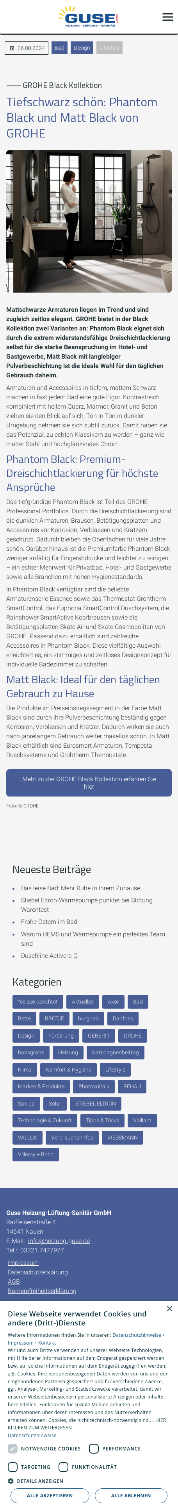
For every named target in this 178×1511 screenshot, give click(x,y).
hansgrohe (31, 1052)
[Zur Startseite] (89, 16)
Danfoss (123, 1018)
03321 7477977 (42, 1250)
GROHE (133, 1035)
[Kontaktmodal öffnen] (11, 17)
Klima (25, 1069)
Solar (55, 1103)
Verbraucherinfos (72, 1137)
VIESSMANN (122, 1137)
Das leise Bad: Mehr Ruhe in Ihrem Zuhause (80, 888)
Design (82, 48)
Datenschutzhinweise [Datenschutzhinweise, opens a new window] (32, 1435)
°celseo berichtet (38, 1001)
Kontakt (47, 1343)
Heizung (68, 1052)
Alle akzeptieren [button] (50, 1495)
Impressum (23, 1262)
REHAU (132, 1086)
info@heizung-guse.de (59, 1241)
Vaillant (142, 1120)
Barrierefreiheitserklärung (42, 1291)
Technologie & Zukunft (45, 1120)
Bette (24, 1018)
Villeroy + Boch (35, 1154)
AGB (14, 1281)
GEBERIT (99, 1035)
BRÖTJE (54, 1018)
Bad (59, 48)
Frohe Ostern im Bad (49, 921)
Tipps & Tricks (102, 1120)
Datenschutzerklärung (38, 1272)
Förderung (61, 1035)
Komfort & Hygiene (68, 1069)
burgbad (88, 1018)
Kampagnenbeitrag (115, 1052)
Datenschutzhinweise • (138, 1335)
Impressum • (23, 1343)
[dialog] (89, 1406)
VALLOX (27, 1137)
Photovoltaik (93, 1086)
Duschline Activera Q (49, 955)
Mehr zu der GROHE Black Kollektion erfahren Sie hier (89, 782)
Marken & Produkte (41, 1086)
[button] (168, 17)
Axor (113, 1001)
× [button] (169, 1309)
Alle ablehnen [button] (131, 1495)
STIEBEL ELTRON (95, 1103)
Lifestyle (109, 48)
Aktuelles (83, 1001)
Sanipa (26, 1103)
